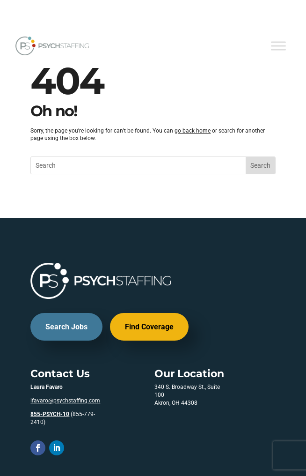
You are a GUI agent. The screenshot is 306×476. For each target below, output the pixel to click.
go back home (193, 130)
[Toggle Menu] (278, 45)
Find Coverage (149, 326)
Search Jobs (66, 326)
